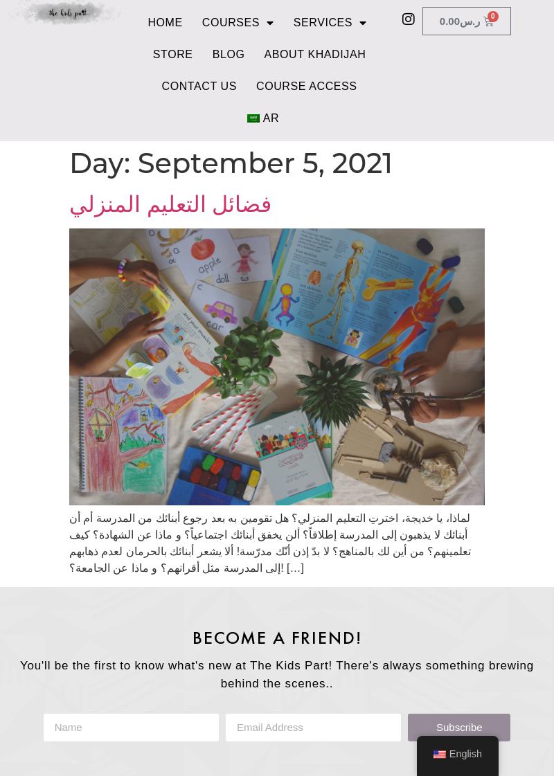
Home (165, 22)
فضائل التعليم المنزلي (170, 203)
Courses (238, 22)
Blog (229, 54)
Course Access (306, 86)
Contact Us (199, 86)
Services (330, 22)
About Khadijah (315, 54)
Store (173, 54)
